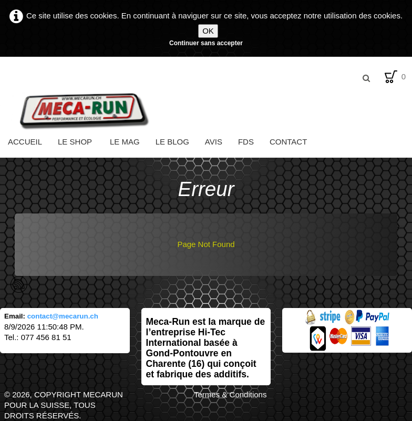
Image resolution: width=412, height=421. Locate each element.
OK (208, 30)
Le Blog (172, 141)
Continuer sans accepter (206, 43)
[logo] (92, 109)
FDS (246, 141)
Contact (288, 141)
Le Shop (76, 141)
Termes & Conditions (230, 394)
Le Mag (125, 141)
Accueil (25, 141)
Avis (213, 141)
